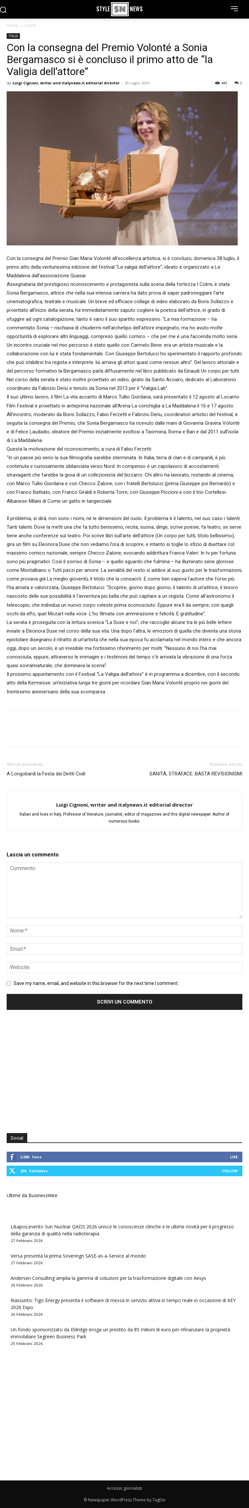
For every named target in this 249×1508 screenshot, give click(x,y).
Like (234, 1156)
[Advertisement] (62, 1072)
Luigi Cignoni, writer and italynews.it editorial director (66, 82)
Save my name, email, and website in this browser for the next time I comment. (96, 983)
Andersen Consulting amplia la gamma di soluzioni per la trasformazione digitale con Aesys (108, 1278)
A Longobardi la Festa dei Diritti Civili (46, 774)
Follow (230, 1170)
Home (12, 25)
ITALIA (30, 25)
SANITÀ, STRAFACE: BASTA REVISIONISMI (195, 774)
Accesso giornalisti (124, 1488)
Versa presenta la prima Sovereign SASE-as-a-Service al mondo (78, 1256)
